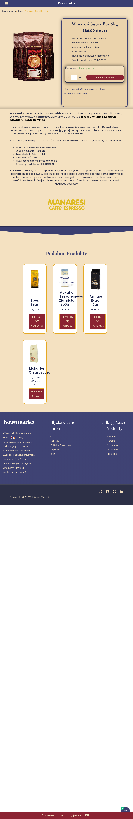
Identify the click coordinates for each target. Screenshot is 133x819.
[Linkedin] (121, 491)
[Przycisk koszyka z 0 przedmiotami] (125, 811)
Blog (52, 453)
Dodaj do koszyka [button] (37, 321)
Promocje (112, 453)
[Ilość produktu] (74, 77)
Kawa (20, 11)
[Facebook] (107, 491)
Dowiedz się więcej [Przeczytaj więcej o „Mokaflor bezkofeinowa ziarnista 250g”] (67, 321)
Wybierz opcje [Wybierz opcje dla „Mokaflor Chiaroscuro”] (36, 394)
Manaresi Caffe (79, 93)
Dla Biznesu (113, 449)
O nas (53, 436)
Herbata (111, 440)
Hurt (97, 89)
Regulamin (55, 449)
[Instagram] (100, 491)
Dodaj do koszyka (105, 77)
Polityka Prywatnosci (61, 444)
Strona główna (9, 11)
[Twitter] (114, 491)
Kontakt (54, 440)
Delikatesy (114, 444)
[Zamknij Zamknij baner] (2, 815)
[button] (114, 436)
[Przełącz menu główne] (6, 3)
